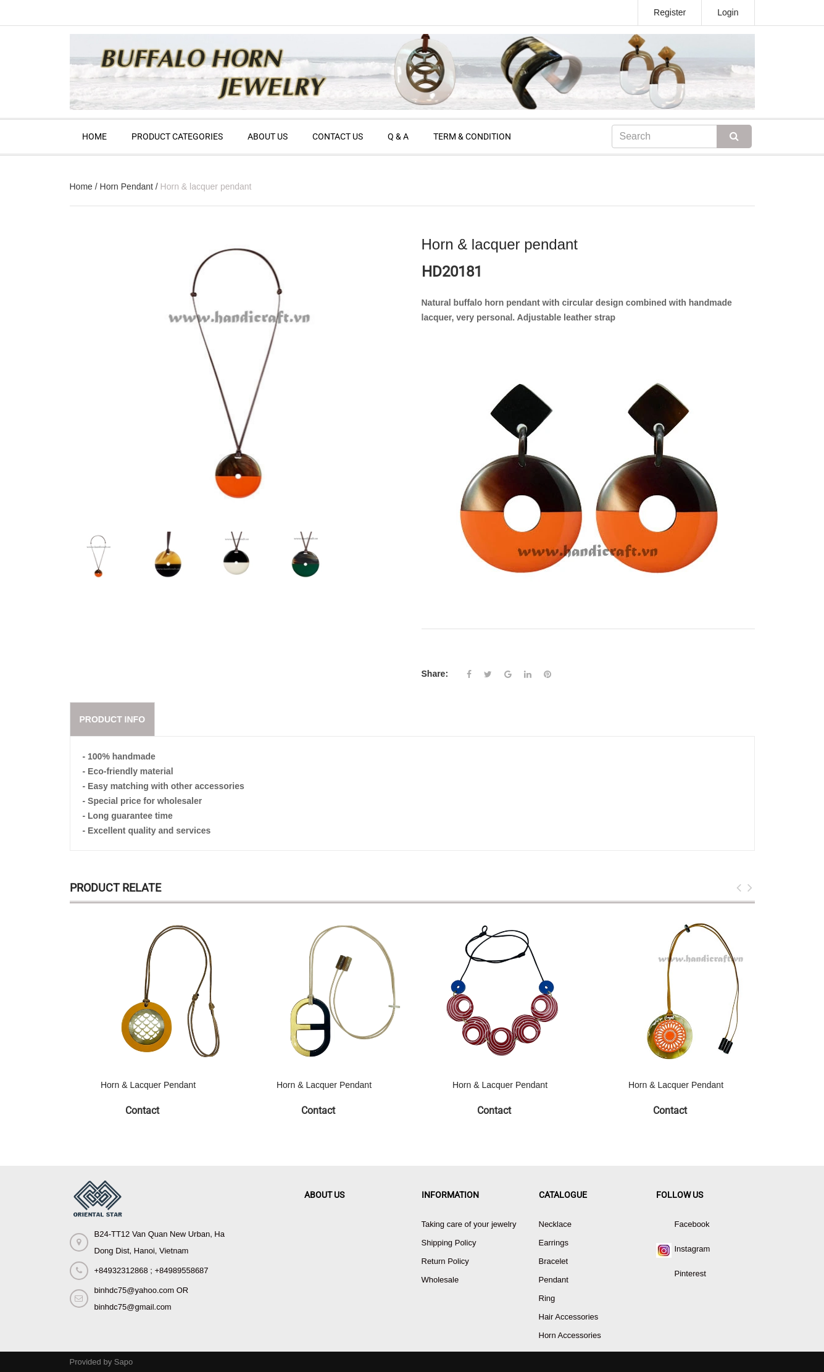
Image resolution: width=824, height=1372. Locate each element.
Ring (547, 1298)
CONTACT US (337, 136)
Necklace (555, 1224)
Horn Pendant (126, 186)
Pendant (553, 1279)
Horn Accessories (570, 1335)
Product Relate (115, 887)
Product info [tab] (113, 719)
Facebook (692, 1224)
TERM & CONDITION (472, 136)
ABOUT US (268, 136)
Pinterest (690, 1273)
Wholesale (440, 1279)
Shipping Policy (449, 1242)
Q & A (398, 136)
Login (727, 12)
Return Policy (445, 1261)
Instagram (692, 1248)
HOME (94, 136)
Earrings (553, 1242)
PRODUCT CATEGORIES (177, 136)
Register (670, 12)
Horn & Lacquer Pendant (148, 1085)
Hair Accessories (569, 1316)
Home (81, 186)
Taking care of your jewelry (469, 1224)
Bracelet (553, 1261)
